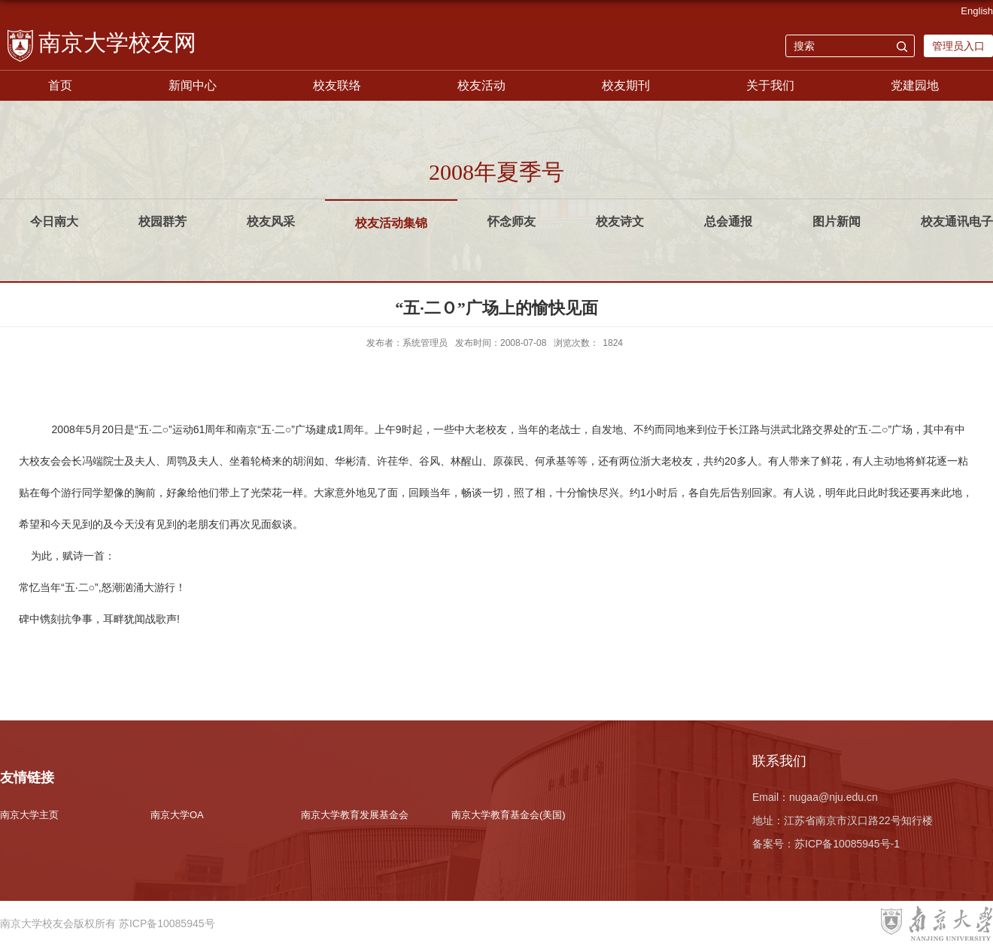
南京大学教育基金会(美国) (508, 814)
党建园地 (915, 85)
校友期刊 (626, 85)
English (977, 11)
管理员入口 (958, 46)
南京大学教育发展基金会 (354, 814)
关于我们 (770, 85)
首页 (60, 85)
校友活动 (481, 85)
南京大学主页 (29, 814)
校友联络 (337, 85)
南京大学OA (177, 814)
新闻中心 (193, 85)
